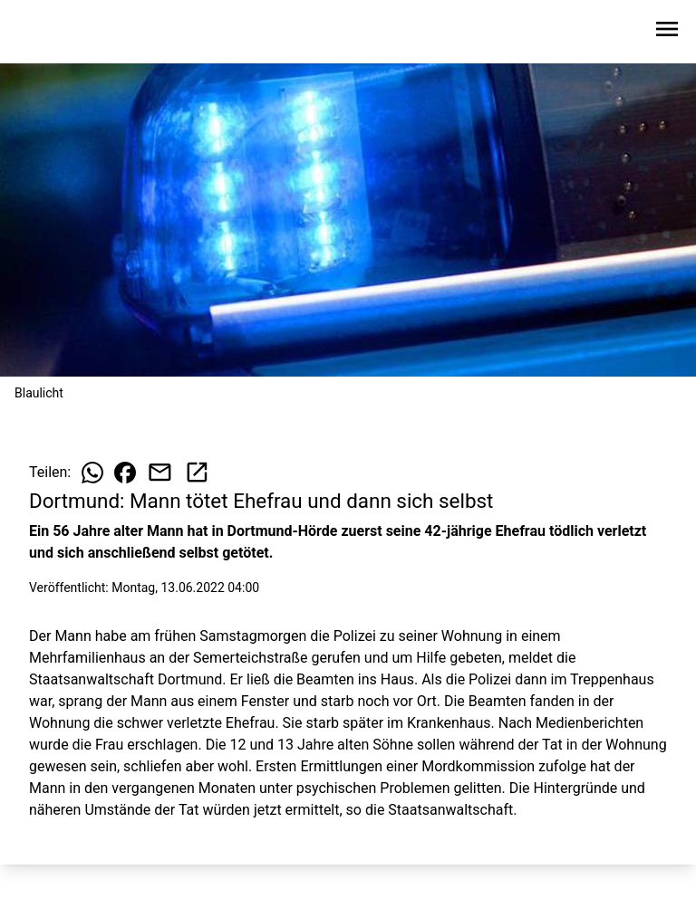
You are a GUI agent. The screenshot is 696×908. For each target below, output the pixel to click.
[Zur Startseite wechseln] (58, 32)
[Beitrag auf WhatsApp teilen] (92, 472)
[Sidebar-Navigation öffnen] (667, 32)
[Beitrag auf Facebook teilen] (125, 472)
